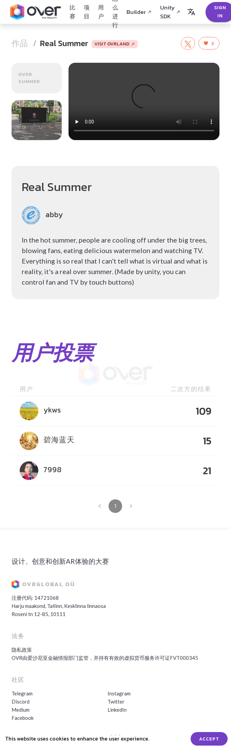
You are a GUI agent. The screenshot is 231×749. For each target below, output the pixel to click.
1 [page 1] (115, 506)
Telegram (22, 693)
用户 (101, 12)
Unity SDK (170, 12)
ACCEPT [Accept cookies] (209, 738)
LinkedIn (117, 710)
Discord (21, 701)
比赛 (72, 12)
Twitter (116, 701)
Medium (21, 710)
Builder (139, 11)
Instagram (119, 693)
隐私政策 (22, 650)
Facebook (23, 718)
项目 (87, 12)
